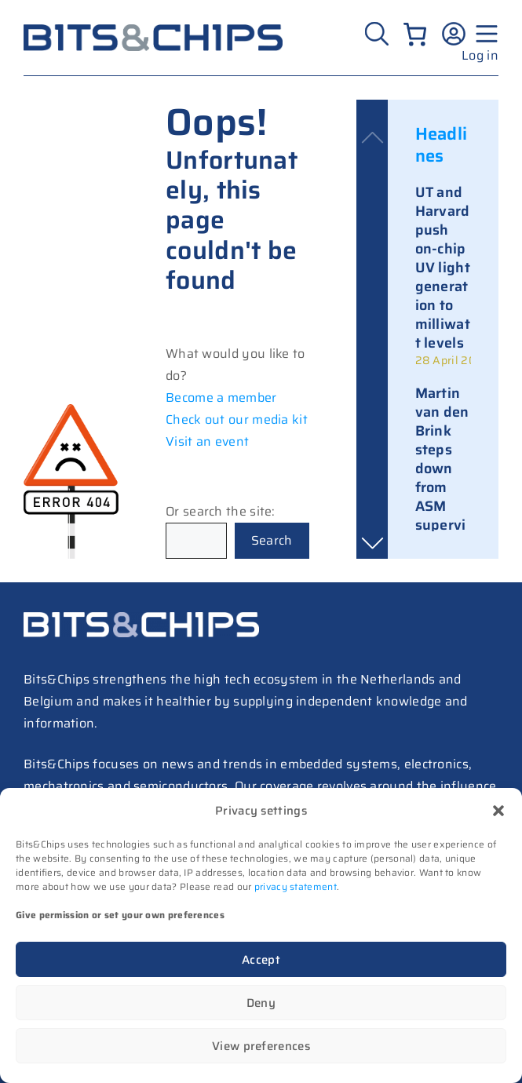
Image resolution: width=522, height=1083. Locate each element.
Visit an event (207, 441)
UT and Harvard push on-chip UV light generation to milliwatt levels (442, 267)
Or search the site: (221, 511)
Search (272, 540)
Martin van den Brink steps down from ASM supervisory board (442, 478)
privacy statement (295, 886)
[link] (443, 275)
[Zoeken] (378, 34)
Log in (480, 55)
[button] (498, 811)
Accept (261, 959)
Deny (261, 1003)
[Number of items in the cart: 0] (415, 34)
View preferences (261, 1046)
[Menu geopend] (484, 34)
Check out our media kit (237, 419)
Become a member (221, 397)
